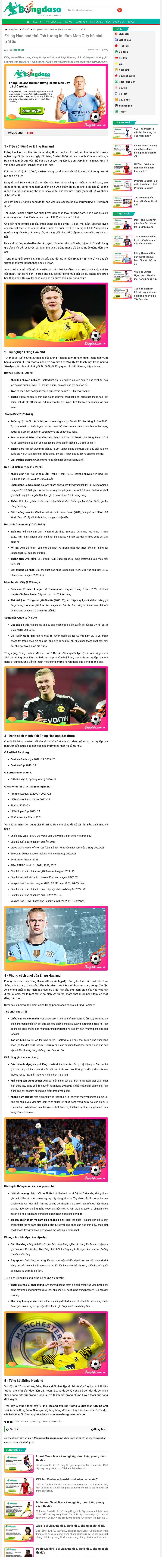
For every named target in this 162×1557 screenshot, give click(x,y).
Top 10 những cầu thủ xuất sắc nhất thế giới (145, 201)
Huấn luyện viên (53, 22)
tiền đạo (46, 1421)
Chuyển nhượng (125, 75)
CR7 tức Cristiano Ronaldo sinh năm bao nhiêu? (67, 1479)
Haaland (56, 1421)
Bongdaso (18, 50)
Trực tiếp (122, 45)
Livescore (122, 33)
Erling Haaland (22, 1421)
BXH (119, 63)
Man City (36, 1421)
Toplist (131, 22)
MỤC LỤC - (21, 133)
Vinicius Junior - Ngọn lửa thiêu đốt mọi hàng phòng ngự (145, 275)
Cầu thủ (37, 22)
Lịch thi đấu (123, 39)
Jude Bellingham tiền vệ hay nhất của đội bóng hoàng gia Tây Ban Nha (145, 294)
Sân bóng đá (96, 22)
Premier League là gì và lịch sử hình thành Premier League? (146, 184)
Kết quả (121, 57)
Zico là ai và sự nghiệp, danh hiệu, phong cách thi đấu (70, 1525)
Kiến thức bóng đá (115, 22)
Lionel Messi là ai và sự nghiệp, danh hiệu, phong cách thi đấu (71, 1458)
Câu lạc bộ (81, 22)
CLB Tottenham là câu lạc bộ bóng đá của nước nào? (145, 132)
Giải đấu (68, 22)
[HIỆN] (30, 133)
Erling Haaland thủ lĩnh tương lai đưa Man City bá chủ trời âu (145, 258)
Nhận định (122, 69)
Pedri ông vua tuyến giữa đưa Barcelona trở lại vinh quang (145, 223)
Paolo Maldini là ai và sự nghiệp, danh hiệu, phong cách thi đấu (72, 1550)
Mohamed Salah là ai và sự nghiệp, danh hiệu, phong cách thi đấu (70, 1504)
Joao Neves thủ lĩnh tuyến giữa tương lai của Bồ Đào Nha (145, 240)
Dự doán (121, 51)
